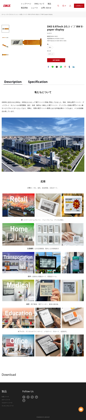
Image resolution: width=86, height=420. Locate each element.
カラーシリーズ (6, 399)
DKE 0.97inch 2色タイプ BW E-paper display (40, 14)
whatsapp (61, 67)
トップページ (26, 4)
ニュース (34, 8)
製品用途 (24, 8)
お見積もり (79, 6)
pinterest (65, 67)
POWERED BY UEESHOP (43, 417)
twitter (57, 67)
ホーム (3, 14)
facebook (48, 67)
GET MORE (56, 60)
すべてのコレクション (12, 14)
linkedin (73, 67)
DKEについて (39, 4)
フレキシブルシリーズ (7, 406)
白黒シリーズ (23, 14)
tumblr (69, 67)
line (52, 67)
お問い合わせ (46, 8)
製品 (49, 4)
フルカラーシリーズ (7, 402)
